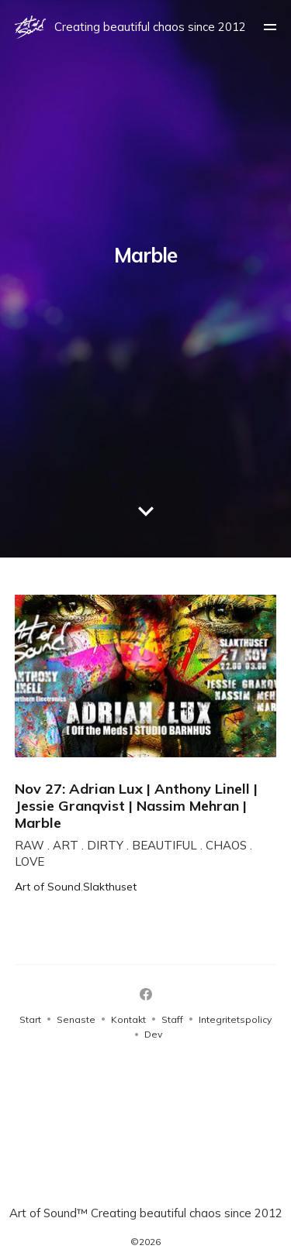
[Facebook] (146, 994)
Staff (172, 1019)
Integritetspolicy (235, 1019)
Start (30, 1019)
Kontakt (128, 1019)
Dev (153, 1034)
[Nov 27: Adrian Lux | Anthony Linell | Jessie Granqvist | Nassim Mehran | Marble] (146, 743)
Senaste (76, 1019)
